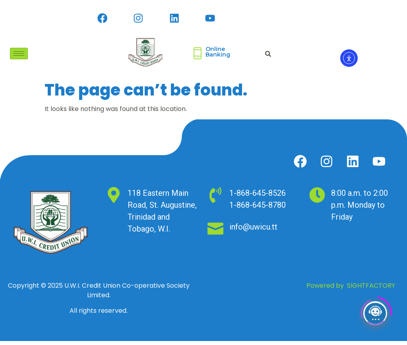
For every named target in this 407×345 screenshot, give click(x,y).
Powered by (350, 289)
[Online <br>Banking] (198, 57)
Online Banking (217, 55)
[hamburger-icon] (19, 57)
